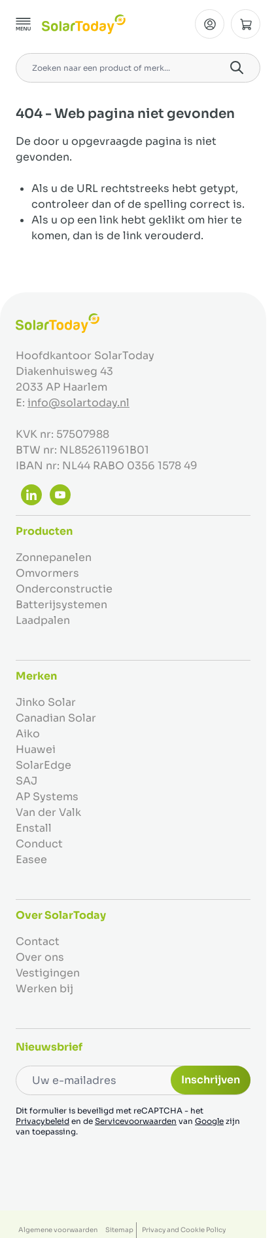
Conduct (39, 844)
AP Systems (47, 796)
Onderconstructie (64, 589)
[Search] (237, 67)
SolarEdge (43, 765)
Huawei (36, 749)
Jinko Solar (46, 702)
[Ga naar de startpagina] (84, 24)
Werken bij (44, 989)
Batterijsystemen (61, 604)
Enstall (34, 828)
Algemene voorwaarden (57, 1230)
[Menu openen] (23, 24)
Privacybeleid (42, 1121)
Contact (38, 941)
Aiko (28, 734)
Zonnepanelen (54, 557)
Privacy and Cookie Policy (184, 1230)
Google (209, 1121)
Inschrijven (210, 1080)
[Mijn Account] (209, 24)
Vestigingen (48, 973)
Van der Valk (48, 812)
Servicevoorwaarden (136, 1121)
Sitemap (119, 1230)
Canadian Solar (56, 718)
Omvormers (47, 573)
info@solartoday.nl (78, 403)
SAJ (26, 781)
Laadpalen (43, 620)
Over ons (40, 957)
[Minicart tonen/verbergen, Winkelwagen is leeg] (245, 24)
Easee (31, 859)
